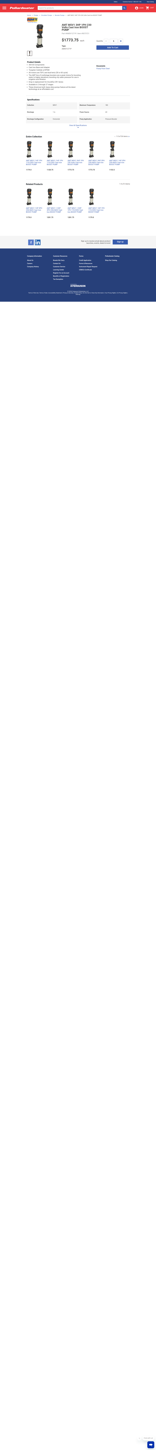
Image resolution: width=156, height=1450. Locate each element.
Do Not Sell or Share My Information (93, 293)
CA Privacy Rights (122, 293)
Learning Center (58, 270)
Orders (115, 1)
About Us (30, 260)
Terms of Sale (43, 293)
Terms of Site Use (33, 293)
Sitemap (78, 294)
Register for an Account (61, 273)
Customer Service (59, 266)
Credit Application (85, 260)
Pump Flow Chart (103, 69)
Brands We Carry (58, 260)
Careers (29, 263)
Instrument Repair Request (88, 266)
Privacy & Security (68, 293)
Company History (33, 266)
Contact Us (57, 263)
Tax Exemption (58, 279)
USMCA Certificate (85, 270)
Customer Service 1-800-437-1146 (132, 1)
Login (139, 8)
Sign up (120, 242)
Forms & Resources (85, 263)
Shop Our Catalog (111, 260)
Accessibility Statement (55, 293)
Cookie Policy (78, 293)
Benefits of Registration (61, 276)
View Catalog (150, 1)
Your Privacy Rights (110, 293)
